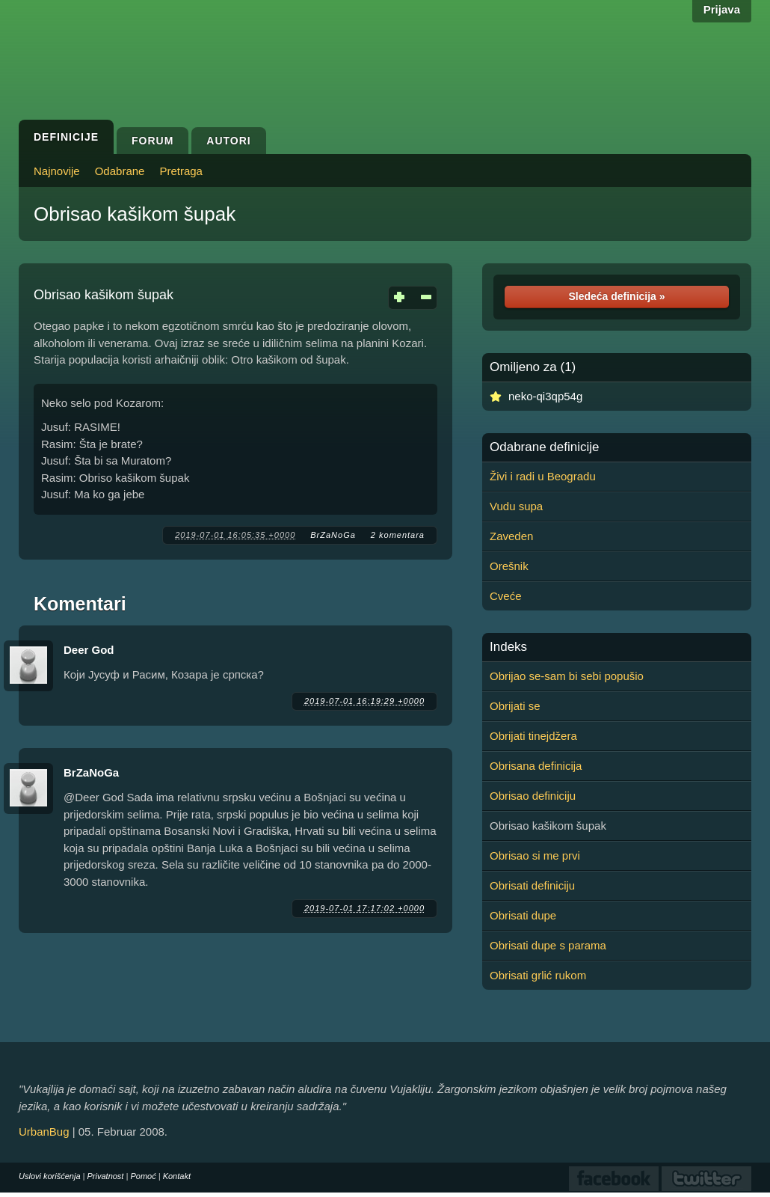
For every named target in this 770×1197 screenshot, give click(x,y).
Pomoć (142, 1176)
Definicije (66, 137)
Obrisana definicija (536, 765)
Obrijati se (515, 705)
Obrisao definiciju (533, 795)
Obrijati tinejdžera (533, 735)
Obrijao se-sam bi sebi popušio (567, 676)
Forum (152, 141)
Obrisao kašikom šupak (134, 214)
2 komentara (398, 534)
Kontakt (177, 1176)
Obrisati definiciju (532, 885)
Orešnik (509, 566)
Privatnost (105, 1176)
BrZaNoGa (333, 534)
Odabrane (120, 171)
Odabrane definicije (544, 447)
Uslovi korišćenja (50, 1176)
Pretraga (181, 171)
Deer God (89, 649)
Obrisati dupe (523, 915)
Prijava (721, 9)
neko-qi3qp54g (545, 396)
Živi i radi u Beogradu (543, 476)
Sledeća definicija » (616, 296)
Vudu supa (516, 506)
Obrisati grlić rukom (538, 975)
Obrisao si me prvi (535, 855)
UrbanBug (44, 1131)
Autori (228, 141)
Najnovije (57, 171)
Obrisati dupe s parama (548, 945)
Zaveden (511, 536)
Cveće (506, 596)
